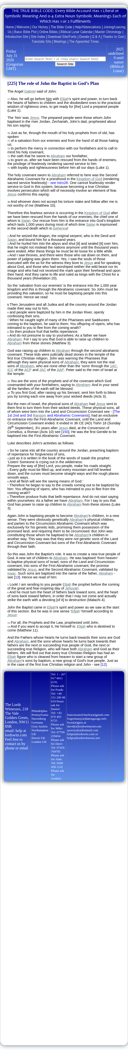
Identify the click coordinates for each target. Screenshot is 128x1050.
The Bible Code (61, 26)
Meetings (60, 41)
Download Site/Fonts (62, 36)
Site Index (38, 36)
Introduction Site (16, 36)
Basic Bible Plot (25, 31)
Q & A (96, 36)
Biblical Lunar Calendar (77, 31)
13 (17, 577)
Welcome (22, 26)
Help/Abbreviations (88, 26)
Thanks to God (113, 36)
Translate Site (41, 41)
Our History (40, 26)
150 (65, 432)
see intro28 (59, 183)
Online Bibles (48, 31)
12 (104, 664)
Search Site (65, 64)
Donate (84, 36)
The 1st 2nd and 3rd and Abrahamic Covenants (63, 413)
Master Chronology (108, 31)
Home (10, 26)
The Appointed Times (84, 41)
